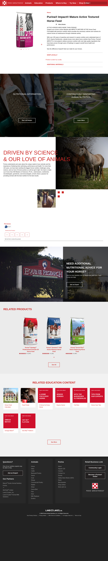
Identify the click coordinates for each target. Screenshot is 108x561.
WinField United (8, 492)
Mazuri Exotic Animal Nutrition (12, 485)
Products (49, 3)
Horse (49, 12)
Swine (33, 477)
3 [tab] (26, 49)
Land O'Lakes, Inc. (8, 494)
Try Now (73, 3)
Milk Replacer (35, 498)
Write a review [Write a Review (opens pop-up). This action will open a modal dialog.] (62, 24)
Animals (28, 3)
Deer (32, 496)
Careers (60, 473)
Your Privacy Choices (32, 517)
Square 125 (61, 470)
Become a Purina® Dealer (95, 477)
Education (39, 3)
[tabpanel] (25, 30)
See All (54, 364)
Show (33, 489)
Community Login (95, 470)
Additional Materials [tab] (55, 64)
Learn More (81, 120)
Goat (32, 480)
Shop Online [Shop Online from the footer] (62, 486)
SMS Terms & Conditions (54, 517)
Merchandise (62, 484)
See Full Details (27, 120)
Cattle (33, 473)
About (60, 468)
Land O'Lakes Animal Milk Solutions (11, 498)
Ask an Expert (74, 284)
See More (54, 444)
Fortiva (5, 487)
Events (60, 477)
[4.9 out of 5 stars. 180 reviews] (54, 353)
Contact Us (61, 475)
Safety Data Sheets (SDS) (66, 480)
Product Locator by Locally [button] (54, 59)
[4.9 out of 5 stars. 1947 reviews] (30, 353)
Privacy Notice (42, 517)
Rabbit (33, 486)
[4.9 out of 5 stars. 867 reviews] (77, 353)
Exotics (33, 500)
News (60, 482)
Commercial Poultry (37, 484)
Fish (32, 493)
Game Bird (34, 491)
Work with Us (62, 489)
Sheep (33, 482)
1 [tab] (21, 49)
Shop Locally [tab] (52, 55)
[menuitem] (12, 3)
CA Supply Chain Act (68, 517)
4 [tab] (29, 49)
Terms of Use (78, 517)
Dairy (32, 470)
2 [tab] (23, 49)
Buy (61, 3)
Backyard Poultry (36, 475)
